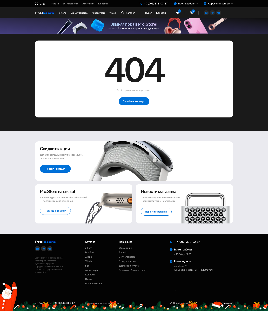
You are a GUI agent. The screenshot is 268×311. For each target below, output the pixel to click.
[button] (187, 3)
